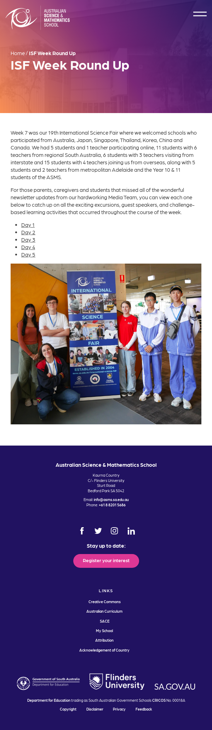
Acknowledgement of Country (104, 650)
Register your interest (106, 560)
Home (18, 53)
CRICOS (159, 700)
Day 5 (28, 254)
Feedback (144, 709)
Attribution (104, 640)
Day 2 (28, 232)
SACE (104, 621)
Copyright (68, 709)
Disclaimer (94, 709)
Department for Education (48, 700)
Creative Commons (104, 601)
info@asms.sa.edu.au (111, 499)
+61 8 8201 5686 (112, 504)
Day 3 (28, 239)
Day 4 (28, 247)
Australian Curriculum (104, 611)
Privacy (119, 709)
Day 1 (28, 225)
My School (104, 630)
